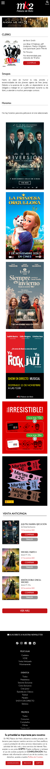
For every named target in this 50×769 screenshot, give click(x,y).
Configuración (13, 763)
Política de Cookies (35, 757)
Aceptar (39, 763)
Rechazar (27, 763)
